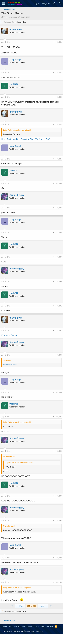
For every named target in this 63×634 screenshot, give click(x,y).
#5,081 (59, 42)
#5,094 (59, 392)
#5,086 (59, 183)
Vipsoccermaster (10, 17)
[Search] (59, 3)
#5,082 (59, 72)
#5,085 (59, 159)
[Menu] (4, 3)
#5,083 (59, 97)
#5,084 (59, 125)
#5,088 (59, 232)
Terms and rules (19, 626)
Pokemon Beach (9, 335)
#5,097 (59, 496)
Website (49, 626)
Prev (20, 606)
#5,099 (59, 558)
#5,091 (59, 306)
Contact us (6, 626)
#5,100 (59, 582)
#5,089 (59, 257)
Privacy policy (33, 626)
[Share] (53, 42)
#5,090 (59, 281)
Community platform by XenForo (22, 631)
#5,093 (59, 355)
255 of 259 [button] (31, 606)
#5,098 (59, 521)
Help (42, 626)
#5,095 (59, 417)
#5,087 (59, 208)
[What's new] (54, 3)
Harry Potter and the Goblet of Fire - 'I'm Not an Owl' (25, 139)
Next (43, 606)
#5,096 (59, 451)
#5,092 (59, 330)
